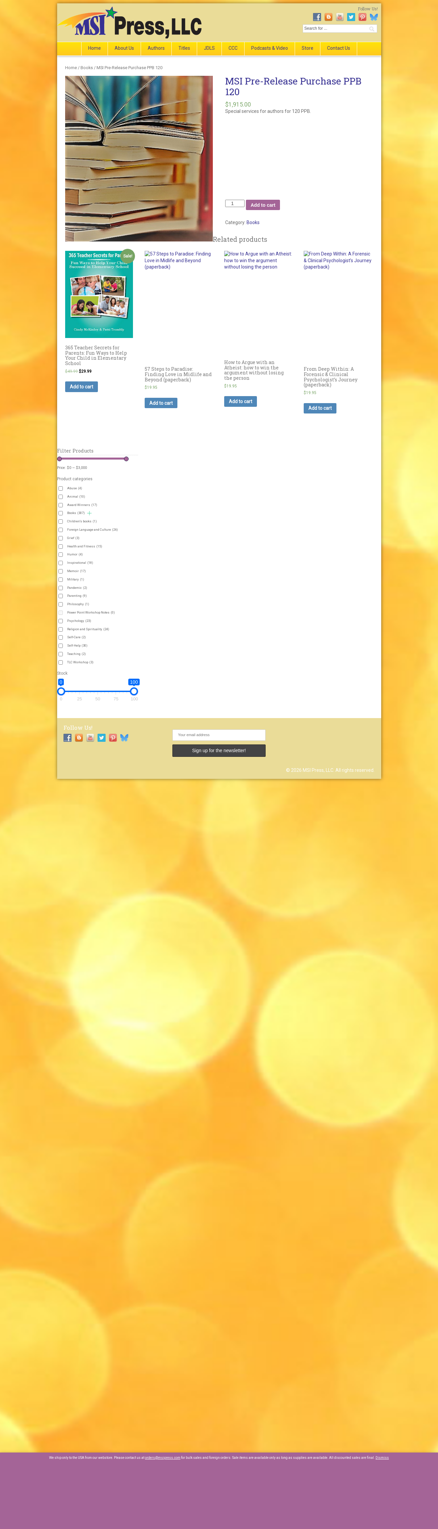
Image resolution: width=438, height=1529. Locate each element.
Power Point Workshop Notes (91, 612)
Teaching (76, 654)
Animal (76, 496)
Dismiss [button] (382, 1458)
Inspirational (80, 562)
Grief (73, 538)
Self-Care (76, 637)
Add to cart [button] (81, 386)
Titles (184, 48)
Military (75, 579)
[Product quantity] (235, 203)
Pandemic (77, 587)
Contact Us (338, 48)
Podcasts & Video (269, 48)
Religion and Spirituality (88, 629)
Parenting (77, 596)
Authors (156, 48)
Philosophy (78, 604)
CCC (233, 48)
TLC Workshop (80, 662)
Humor (75, 554)
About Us (124, 48)
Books (87, 67)
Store (307, 48)
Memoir (76, 571)
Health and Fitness (84, 546)
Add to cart (263, 205)
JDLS (209, 48)
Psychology (79, 621)
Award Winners (82, 505)
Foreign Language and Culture (92, 529)
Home (94, 48)
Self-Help (77, 645)
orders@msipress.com (162, 1458)
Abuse (74, 488)
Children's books (82, 521)
